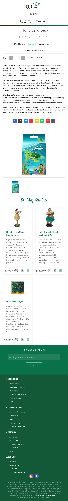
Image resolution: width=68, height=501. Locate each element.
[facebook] (37, 476)
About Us (13, 437)
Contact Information (17, 444)
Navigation (34, 14)
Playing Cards (29, 37)
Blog (11, 451)
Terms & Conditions (17, 426)
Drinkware (13, 391)
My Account (14, 461)
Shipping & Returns (17, 412)
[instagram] (31, 476)
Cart (40, 21)
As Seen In (13, 447)
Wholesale (13, 440)
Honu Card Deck (44, 37)
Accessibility (14, 416)
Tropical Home (15, 398)
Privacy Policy (14, 423)
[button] (15, 121)
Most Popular (14, 384)
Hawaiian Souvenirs (17, 387)
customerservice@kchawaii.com (44, 495)
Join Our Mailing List (17, 472)
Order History (14, 465)
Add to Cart (36, 58)
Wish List (13, 469)
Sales (11, 401)
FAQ (11, 419)
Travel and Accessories (18, 394)
